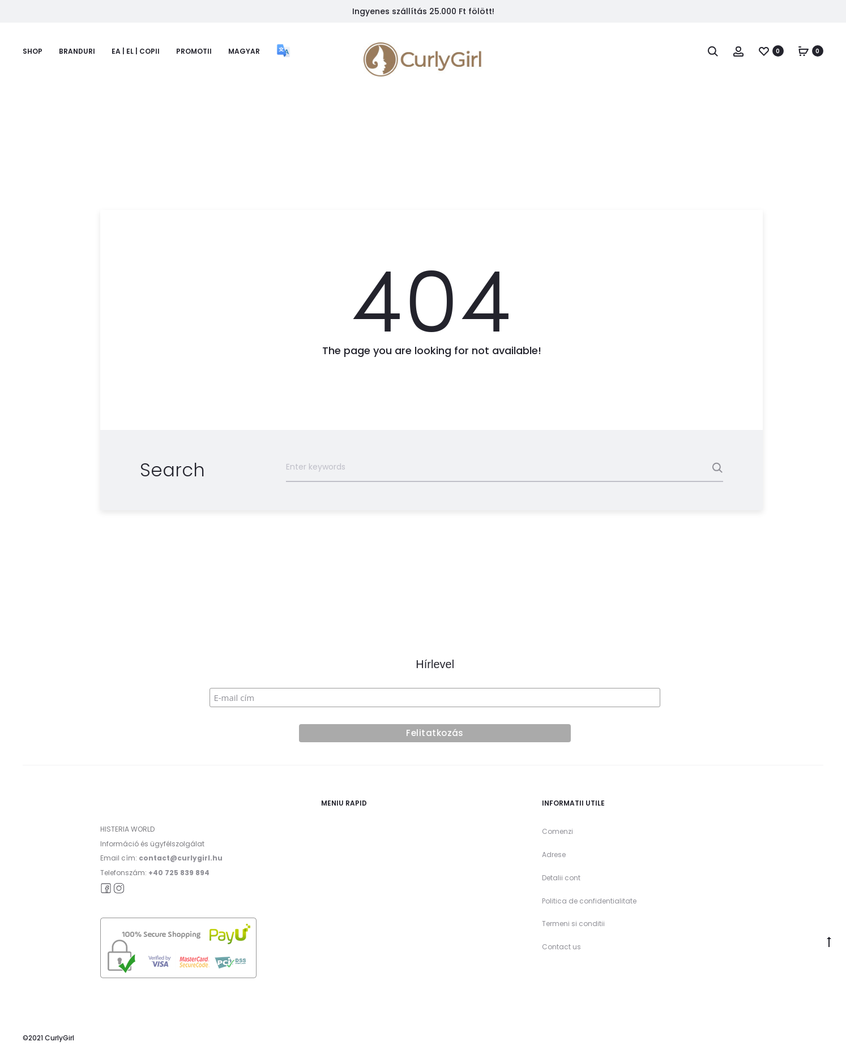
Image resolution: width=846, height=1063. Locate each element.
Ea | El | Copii (136, 51)
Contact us (561, 947)
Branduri (77, 51)
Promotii (194, 51)
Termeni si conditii (573, 923)
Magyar (244, 51)
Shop (32, 51)
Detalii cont (561, 878)
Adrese (554, 854)
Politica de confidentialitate (589, 901)
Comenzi (557, 831)
